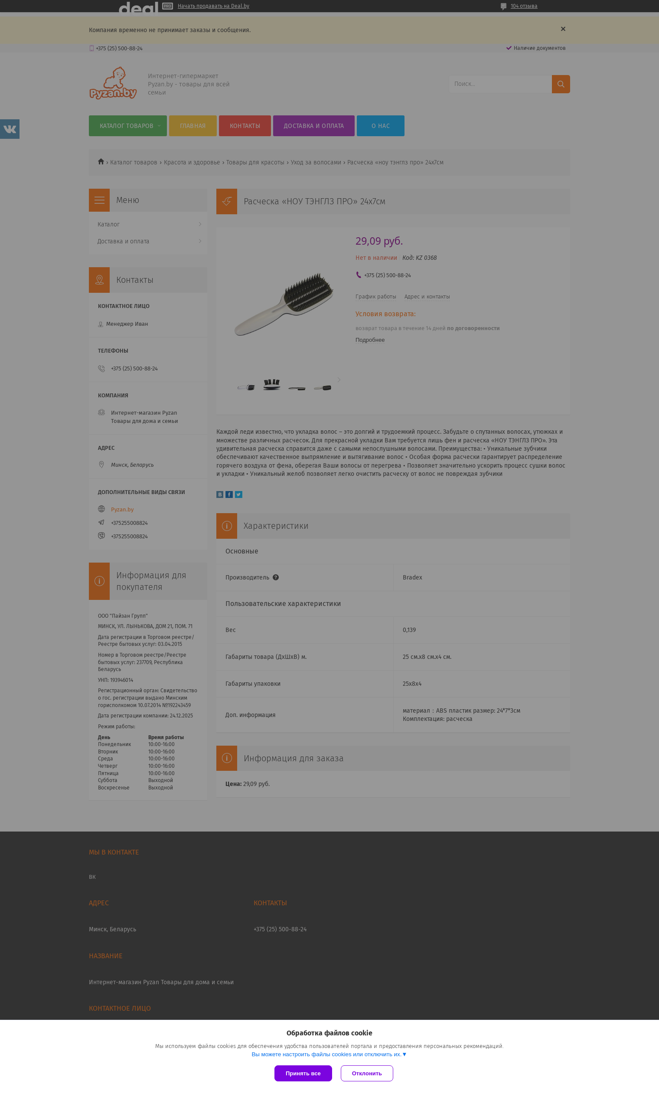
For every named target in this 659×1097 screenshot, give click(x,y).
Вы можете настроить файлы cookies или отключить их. (326, 1054)
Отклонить (367, 1073)
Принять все (303, 1073)
